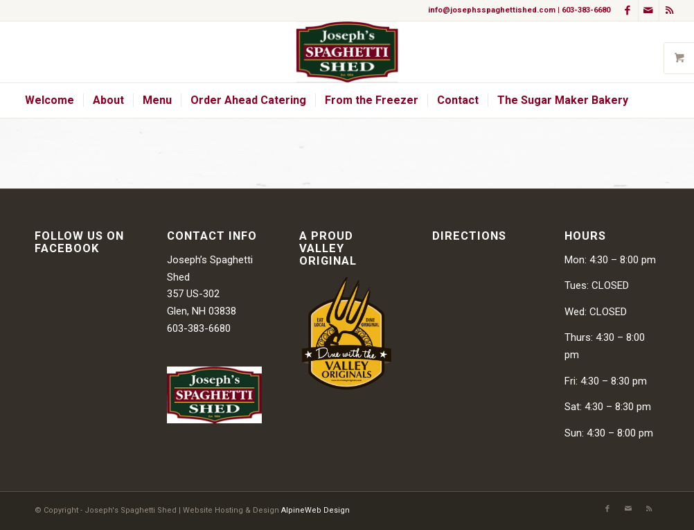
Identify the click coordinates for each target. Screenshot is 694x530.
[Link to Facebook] (628, 10)
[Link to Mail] (649, 10)
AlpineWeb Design (315, 510)
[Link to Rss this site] (669, 10)
